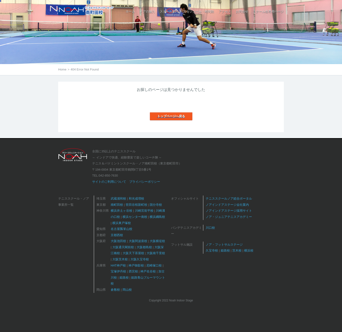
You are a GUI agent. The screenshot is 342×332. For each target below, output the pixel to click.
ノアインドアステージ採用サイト (229, 210)
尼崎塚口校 (154, 265)
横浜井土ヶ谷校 (121, 210)
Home (62, 69)
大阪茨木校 (120, 259)
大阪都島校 (144, 247)
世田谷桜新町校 (136, 204)
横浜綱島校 (157, 217)
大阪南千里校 (156, 253)
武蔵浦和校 (118, 198)
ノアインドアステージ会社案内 (227, 204)
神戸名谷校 (148, 271)
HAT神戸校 (118, 265)
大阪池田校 (118, 241)
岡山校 (127, 289)
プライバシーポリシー (144, 181)
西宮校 (133, 271)
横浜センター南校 (135, 217)
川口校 (210, 227)
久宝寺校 (212, 250)
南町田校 (117, 204)
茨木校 (237, 250)
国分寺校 (156, 204)
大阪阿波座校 (138, 241)
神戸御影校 (136, 265)
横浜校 (248, 250)
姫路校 (124, 277)
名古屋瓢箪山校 (121, 229)
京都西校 (117, 235)
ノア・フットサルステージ (224, 244)
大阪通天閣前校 (123, 247)
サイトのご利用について (109, 181)
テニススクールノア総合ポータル (229, 198)
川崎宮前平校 (144, 210)
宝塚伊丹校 (118, 271)
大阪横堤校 (157, 241)
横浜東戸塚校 (121, 223)
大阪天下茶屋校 (133, 253)
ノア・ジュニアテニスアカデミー (229, 217)
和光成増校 (136, 198)
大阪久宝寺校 (139, 259)
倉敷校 (115, 289)
